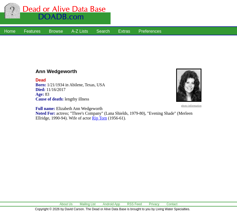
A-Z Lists (79, 31)
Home (10, 31)
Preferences (150, 31)
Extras (124, 31)
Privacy (154, 204)
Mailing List (88, 204)
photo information (191, 105)
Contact (171, 204)
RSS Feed (134, 204)
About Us (66, 204)
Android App (111, 204)
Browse (56, 31)
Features (32, 31)
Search (103, 31)
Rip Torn (99, 118)
